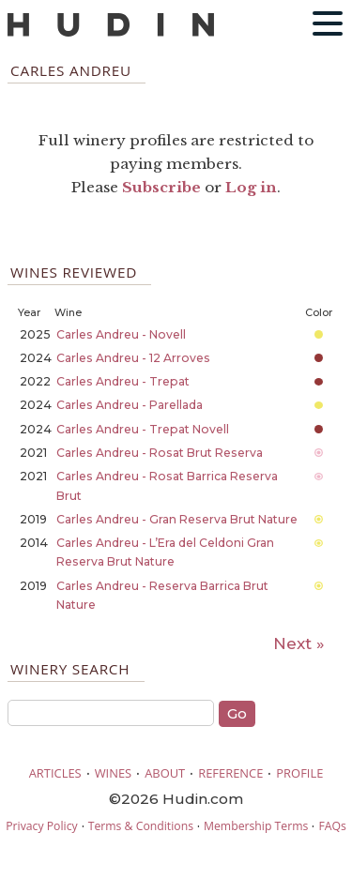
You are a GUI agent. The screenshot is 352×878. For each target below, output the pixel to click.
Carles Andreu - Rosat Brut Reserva (159, 453)
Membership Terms (256, 826)
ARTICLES (55, 772)
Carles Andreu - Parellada (129, 405)
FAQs (331, 826)
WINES (113, 772)
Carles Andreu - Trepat (123, 381)
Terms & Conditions (140, 826)
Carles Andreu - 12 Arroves (133, 358)
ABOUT (165, 772)
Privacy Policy (41, 826)
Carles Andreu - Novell (121, 334)
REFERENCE (230, 772)
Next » (299, 643)
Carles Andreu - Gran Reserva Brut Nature (177, 519)
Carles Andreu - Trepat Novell (142, 429)
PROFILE (299, 772)
